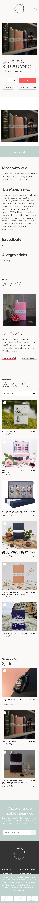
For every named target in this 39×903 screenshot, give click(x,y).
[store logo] (19, 9)
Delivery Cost (7, 873)
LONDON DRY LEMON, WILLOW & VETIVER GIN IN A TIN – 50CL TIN (15, 593)
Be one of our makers (27, 869)
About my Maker (27, 87)
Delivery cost (18, 71)
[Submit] (33, 832)
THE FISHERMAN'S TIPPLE (12, 431)
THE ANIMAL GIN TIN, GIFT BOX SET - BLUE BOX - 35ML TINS (14, 512)
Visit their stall (9, 358)
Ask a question (29, 358)
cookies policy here (26, 885)
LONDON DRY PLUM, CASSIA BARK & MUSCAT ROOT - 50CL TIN (15, 552)
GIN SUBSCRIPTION (9, 741)
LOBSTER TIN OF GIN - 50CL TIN (14, 633)
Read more (11, 350)
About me (8, 87)
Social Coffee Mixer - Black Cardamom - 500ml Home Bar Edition (13, 701)
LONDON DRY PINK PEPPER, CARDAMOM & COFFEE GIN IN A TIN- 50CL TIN (14, 782)
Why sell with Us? (26, 873)
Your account (6, 869)
